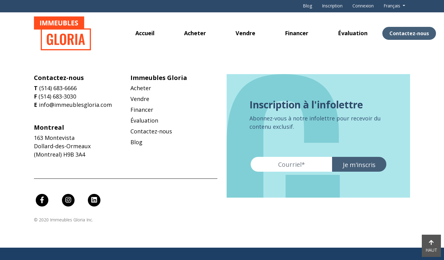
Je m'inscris (359, 165)
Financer (296, 33)
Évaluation (353, 33)
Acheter (195, 33)
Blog (307, 6)
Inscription (332, 6)
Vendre (245, 33)
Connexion (363, 6)
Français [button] (392, 6)
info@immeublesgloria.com (75, 104)
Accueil (144, 33)
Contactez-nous (409, 33)
